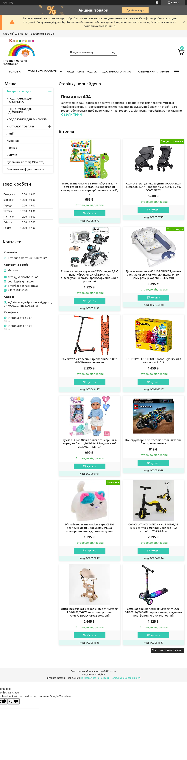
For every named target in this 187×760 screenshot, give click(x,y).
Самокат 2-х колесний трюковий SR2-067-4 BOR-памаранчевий (89, 360)
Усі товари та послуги (166, 650)
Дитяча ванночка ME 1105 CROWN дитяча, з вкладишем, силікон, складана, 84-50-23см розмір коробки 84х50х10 (153, 274)
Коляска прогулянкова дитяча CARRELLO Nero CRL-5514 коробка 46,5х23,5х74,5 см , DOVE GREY (153, 187)
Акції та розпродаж (82, 71)
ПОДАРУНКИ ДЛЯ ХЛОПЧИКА (20, 100)
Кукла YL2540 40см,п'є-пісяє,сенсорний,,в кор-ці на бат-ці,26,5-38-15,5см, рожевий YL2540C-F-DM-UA (90, 443)
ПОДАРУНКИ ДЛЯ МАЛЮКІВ (27, 119)
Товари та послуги (42, 71)
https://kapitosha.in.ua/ (23, 277)
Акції (10, 133)
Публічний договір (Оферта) (25, 162)
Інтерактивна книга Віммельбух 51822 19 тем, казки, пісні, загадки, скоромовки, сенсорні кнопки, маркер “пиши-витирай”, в (89, 188)
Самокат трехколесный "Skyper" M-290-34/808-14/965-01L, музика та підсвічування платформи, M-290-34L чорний (153, 612)
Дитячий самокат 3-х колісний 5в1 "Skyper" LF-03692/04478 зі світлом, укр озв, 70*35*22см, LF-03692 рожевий (89, 612)
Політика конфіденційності (25, 169)
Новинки (13, 140)
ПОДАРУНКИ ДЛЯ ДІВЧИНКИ (20, 110)
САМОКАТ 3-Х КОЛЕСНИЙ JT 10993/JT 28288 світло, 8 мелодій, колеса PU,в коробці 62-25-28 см (153, 528)
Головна (15, 71)
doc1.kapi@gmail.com (21, 281)
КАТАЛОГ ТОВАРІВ (21, 126)
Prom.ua (111, 671)
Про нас (12, 147)
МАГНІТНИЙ (73, 114)
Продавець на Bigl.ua (93, 674)
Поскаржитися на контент (94, 678)
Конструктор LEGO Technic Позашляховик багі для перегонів (153, 441)
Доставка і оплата (116, 71)
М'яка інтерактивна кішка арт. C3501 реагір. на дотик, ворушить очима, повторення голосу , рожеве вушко (89, 528)
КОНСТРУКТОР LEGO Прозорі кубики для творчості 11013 (153, 360)
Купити (91, 213)
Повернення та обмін (152, 71)
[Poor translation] (14, 701)
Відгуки (12, 154)
